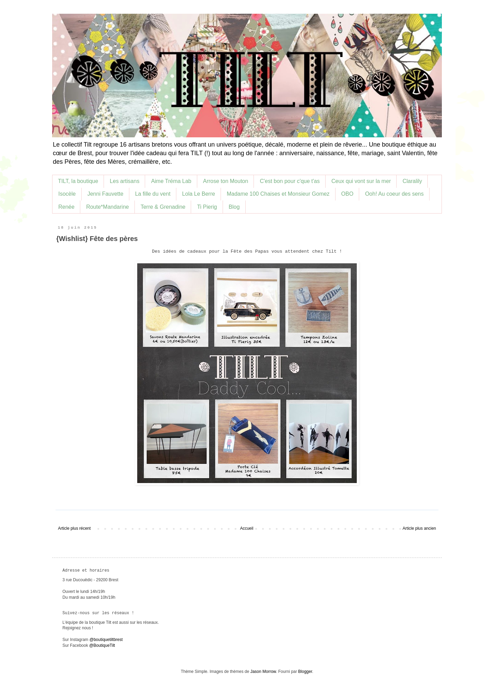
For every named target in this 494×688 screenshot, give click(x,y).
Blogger (305, 671)
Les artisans (124, 181)
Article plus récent (74, 528)
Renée (66, 207)
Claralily (412, 181)
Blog (234, 207)
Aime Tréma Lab (171, 181)
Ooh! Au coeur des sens (394, 194)
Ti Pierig (207, 207)
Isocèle (67, 194)
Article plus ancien (419, 528)
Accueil (247, 528)
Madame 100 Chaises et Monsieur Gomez (278, 194)
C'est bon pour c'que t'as (290, 181)
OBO (347, 194)
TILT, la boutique (78, 181)
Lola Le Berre (198, 194)
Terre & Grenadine (163, 207)
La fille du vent (152, 194)
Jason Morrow (263, 671)
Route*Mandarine (107, 207)
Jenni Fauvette (105, 194)
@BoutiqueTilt (102, 645)
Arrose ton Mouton (225, 181)
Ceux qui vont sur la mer (361, 181)
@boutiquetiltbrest (106, 639)
